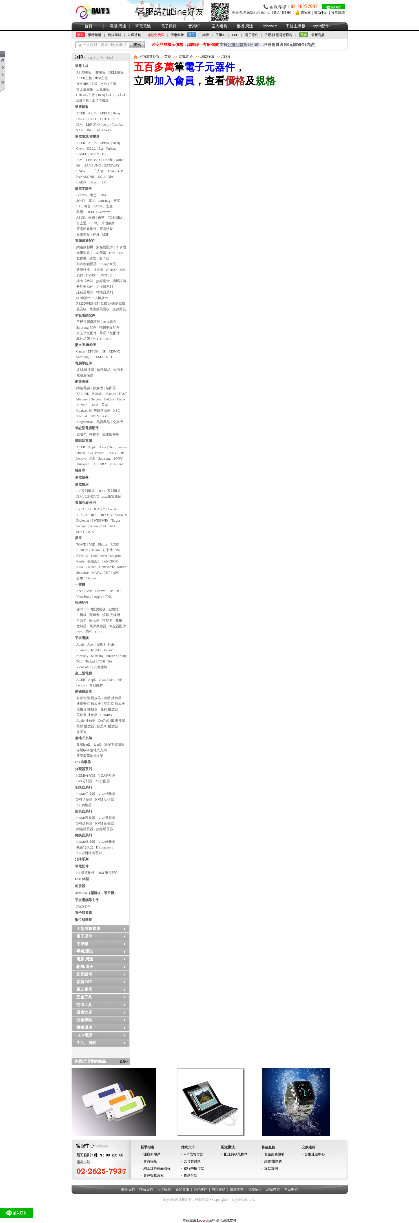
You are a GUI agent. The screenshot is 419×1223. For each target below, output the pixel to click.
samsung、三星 (109, 201)
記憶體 (113, 609)
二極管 (204, 35)
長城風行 (94, 561)
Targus (115, 520)
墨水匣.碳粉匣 (85, 345)
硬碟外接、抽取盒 (89, 270)
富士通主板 (84, 89)
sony (106, 125)
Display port (104, 847)
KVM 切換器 (104, 799)
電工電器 (84, 989)
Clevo (80, 148)
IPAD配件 (110, 322)
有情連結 (218, 1189)
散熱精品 (103, 370)
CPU (98, 632)
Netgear (96, 399)
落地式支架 (83, 738)
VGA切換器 (107, 794)
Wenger (81, 526)
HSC (116, 411)
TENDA (82, 405)
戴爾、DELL (85, 212)
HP (115, 119)
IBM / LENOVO (87, 496)
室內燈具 (219, 26)
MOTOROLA (102, 339)
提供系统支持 (226, 1220)
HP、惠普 (83, 206)
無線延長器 (104, 829)
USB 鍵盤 (82, 879)
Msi (79, 165)
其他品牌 (83, 339)
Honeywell (106, 567)
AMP (105, 416)
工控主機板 (295, 26)
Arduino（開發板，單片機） (96, 893)
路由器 (111, 388)
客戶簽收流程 (153, 1175)
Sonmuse (82, 573)
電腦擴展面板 (99, 309)
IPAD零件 (83, 907)
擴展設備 (119, 281)
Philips (102, 544)
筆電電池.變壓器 (87, 136)
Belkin (95, 550)
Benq (116, 113)
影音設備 (84, 974)
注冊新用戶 (151, 1154)
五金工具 (84, 997)
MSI (105, 234)
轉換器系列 (104, 292)
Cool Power (99, 556)
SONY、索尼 (86, 201)
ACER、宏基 (103, 206)
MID (92, 544)
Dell (112, 447)
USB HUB (116, 253)
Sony (123, 656)
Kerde (80, 561)
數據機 (81, 258)
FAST (123, 394)
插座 (78, 538)
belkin (94, 526)
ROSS (114, 544)
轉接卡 (94, 435)
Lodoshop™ (206, 1220)
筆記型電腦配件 (87, 428)
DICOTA (105, 515)
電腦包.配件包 (85, 503)
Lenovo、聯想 (86, 195)
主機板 (81, 615)
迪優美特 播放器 (88, 704)
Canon (80, 351)
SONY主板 (108, 84)
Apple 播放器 (86, 721)
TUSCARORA (86, 515)
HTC (107, 119)
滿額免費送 (155, 35)
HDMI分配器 (86, 775)
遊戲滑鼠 (119, 309)
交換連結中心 (315, 1154)
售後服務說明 (274, 1154)
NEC (111, 177)
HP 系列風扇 (85, 491)
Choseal (91, 578)
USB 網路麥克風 (113, 303)
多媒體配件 (104, 247)
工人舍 (99, 171)
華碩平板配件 (109, 333)
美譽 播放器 (85, 726)
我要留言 (255, 1189)
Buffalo (97, 394)
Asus (102, 447)
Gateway (104, 212)
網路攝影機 (84, 247)
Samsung (82, 357)
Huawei (81, 650)
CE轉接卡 (101, 298)
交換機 (118, 422)
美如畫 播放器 (86, 715)
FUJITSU (94, 119)
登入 (276, 13)
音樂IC (194, 26)
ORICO (111, 270)
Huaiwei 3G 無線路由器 (93, 411)
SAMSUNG (84, 130)
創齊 (79, 275)
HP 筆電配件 (85, 873)
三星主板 (103, 89)
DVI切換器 (84, 799)
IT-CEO (91, 275)
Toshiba (117, 125)
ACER (80, 113)
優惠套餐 (177, 35)
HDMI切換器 (86, 794)
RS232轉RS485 (87, 303)
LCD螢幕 (99, 253)
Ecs (101, 148)
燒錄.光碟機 (111, 615)
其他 (108, 597)
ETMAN (82, 556)
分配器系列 (84, 287)
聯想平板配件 (109, 327)
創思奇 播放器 (107, 726)
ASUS (92, 113)
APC (116, 573)
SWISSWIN (100, 520)
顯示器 (94, 620)
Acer (79, 591)
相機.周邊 (244, 26)
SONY (94, 154)
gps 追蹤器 (83, 762)
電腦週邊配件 (85, 241)
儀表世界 (84, 1012)
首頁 (88, 26)
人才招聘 (164, 1189)
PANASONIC (86, 177)
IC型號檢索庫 (88, 929)
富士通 (81, 223)
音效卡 (81, 620)
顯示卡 (94, 615)
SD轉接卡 (83, 298)
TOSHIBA (99, 464)
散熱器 (81, 626)
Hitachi (94, 182)
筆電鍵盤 (81, 107)
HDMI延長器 (86, 818)
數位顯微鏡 (83, 920)
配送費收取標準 (236, 1154)
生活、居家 (86, 1043)
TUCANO (108, 526)
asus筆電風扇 (111, 496)
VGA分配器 (107, 775)
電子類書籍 (83, 913)
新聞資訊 (182, 1189)
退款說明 (271, 1168)
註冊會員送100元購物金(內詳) (289, 45)
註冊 (286, 13)
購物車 (306, 13)
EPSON (93, 351)
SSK (122, 270)
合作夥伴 (200, 1189)
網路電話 (83, 388)
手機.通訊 (84, 951)
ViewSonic (116, 464)
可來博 (108, 550)
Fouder (122, 447)
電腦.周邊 (118, 26)
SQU (101, 177)
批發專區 (84, 1020)
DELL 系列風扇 (108, 491)
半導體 (82, 944)
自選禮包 (134, 35)
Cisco (121, 399)
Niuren (121, 567)
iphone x (270, 26)
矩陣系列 (81, 859)
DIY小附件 (84, 632)
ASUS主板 (84, 72)
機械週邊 (84, 1027)
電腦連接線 (84, 375)
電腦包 (81, 435)
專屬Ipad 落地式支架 (91, 750)
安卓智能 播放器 (88, 698)
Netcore (110, 394)
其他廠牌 (108, 223)
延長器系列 (84, 292)
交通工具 (84, 1005)
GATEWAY (104, 130)
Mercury (82, 399)
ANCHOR (111, 561)
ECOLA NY (96, 509)
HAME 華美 (99, 405)
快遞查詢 (236, 1189)
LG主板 (120, 95)
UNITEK (105, 275)
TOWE (81, 544)
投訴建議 (338, 13)
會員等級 (150, 1161)
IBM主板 (101, 78)
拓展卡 (107, 620)
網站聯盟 (273, 1189)
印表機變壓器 (86, 264)
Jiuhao (92, 567)
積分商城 (114, 35)
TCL (79, 661)
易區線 (81, 309)
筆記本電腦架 (114, 744)
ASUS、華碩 (85, 218)
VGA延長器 (107, 818)
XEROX (114, 351)
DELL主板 (116, 72)
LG (104, 182)
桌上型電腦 (83, 673)
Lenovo (81, 458)
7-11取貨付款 (193, 1154)
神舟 (96, 234)
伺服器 (80, 886)
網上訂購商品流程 (156, 1168)
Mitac (120, 160)
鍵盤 (92, 258)
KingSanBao (85, 422)
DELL (80, 119)
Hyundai (95, 650)
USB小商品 (107, 264)
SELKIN (121, 515)
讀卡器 (104, 258)
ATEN (94, 416)
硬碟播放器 (83, 692)
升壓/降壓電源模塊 (278, 35)
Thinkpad (82, 464)
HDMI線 (106, 715)
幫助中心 (321, 13)
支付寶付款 (192, 1161)
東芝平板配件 (86, 333)
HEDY (112, 453)
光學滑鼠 (83, 253)
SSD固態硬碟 (96, 609)
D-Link (109, 399)
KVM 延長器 (104, 823)
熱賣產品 (103, 422)
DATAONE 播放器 (111, 721)
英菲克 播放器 (114, 704)
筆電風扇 (81, 484)
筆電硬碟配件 (86, 229)
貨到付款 (190, 1175)
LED (235, 35)
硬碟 (79, 609)
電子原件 (169, 26)
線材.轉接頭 (85, 370)
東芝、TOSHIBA (110, 218)
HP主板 (99, 72)
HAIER (81, 182)
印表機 (121, 247)
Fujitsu (111, 148)
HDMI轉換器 (86, 842)
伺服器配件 (117, 626)
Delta (110, 171)
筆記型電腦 (83, 441)
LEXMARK (100, 357)
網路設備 (81, 382)
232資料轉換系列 (89, 853)
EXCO (81, 509)
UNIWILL (83, 171)
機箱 (118, 620)
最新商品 (318, 35)
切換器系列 (104, 287)
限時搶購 (94, 35)
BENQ (94, 223)
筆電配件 (81, 866)
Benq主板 (105, 95)
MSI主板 (82, 101)
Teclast (90, 661)
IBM (102, 195)
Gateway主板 (85, 95)
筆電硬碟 (106, 229)
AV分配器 (102, 781)
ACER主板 (84, 78)
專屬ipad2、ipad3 (88, 744)
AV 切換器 (84, 805)
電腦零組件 (83, 363)
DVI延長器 (84, 823)
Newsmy (82, 656)
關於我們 (128, 1189)
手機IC (221, 35)
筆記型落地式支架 (89, 756)
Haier (112, 644)
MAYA (96, 573)
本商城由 (189, 1220)
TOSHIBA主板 (87, 84)
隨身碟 (80, 470)
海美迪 (81, 732)
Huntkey (82, 550)
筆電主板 (81, 66)
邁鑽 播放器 (112, 698)
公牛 (79, 578)
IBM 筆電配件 (107, 873)
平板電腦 (81, 638)
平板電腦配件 (85, 315)
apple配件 (320, 26)
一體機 (80, 584)
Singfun (115, 556)
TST (107, 573)
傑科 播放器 (109, 709)
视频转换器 (84, 847)
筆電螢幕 (81, 477)
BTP (120, 171)
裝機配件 (81, 603)
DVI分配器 (84, 781)
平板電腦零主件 (87, 900)
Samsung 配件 (86, 327)
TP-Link (82, 416)
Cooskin (113, 509)
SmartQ (111, 656)
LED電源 (84, 1035)
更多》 (124, 1061)
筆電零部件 (83, 188)
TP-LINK (83, 394)
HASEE (81, 154)
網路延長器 (84, 829)
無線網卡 (103, 281)
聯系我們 (146, 1189)
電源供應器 (97, 626)
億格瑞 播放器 (86, 709)
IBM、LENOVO (88, 125)
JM (118, 550)
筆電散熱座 (110, 435)
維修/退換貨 (273, 1161)
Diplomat (82, 520)
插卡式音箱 (84, 281)
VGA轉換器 (107, 842)
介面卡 (118, 370)
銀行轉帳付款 (194, 1168)
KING (80, 567)
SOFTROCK (85, 532)
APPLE (104, 113)
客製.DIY (84, 982)
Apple (92, 447)
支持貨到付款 (239, 45)
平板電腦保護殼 (88, 322)
